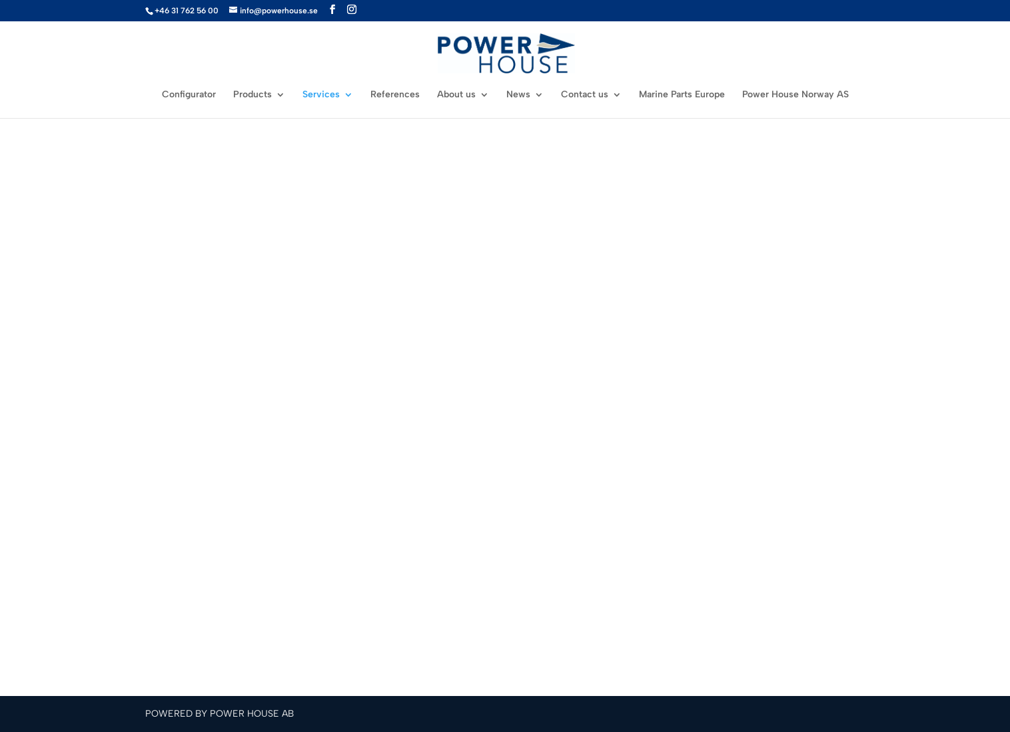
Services (321, 95)
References (395, 95)
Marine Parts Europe (682, 95)
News (518, 95)
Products (252, 95)
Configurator (189, 95)
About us (456, 95)
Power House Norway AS (795, 95)
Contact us (584, 95)
